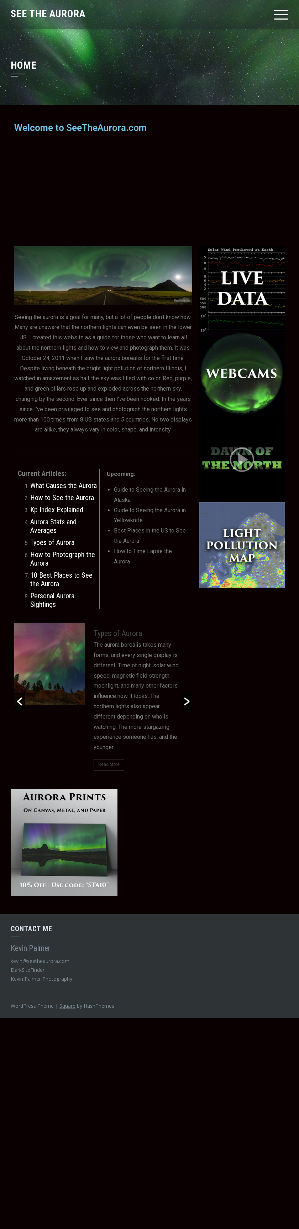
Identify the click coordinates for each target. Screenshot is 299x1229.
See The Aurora (48, 14)
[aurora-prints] (64, 842)
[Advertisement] (149, 189)
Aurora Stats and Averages (53, 526)
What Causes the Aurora (63, 485)
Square (67, 1005)
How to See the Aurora (62, 497)
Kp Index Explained (56, 509)
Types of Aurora (52, 542)
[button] (19, 701)
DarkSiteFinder (28, 969)
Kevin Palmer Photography (41, 978)
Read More (109, 764)
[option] (103, 701)
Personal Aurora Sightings (52, 600)
